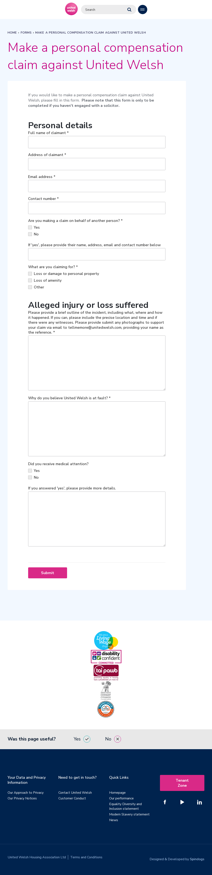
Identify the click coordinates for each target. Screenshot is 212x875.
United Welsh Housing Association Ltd (37, 858)
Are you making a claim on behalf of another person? (75, 220)
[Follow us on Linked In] (199, 803)
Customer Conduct (72, 799)
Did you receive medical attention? (58, 464)
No (33, 234)
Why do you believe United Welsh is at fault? (69, 398)
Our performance (121, 799)
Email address (41, 176)
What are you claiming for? (53, 267)
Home (12, 33)
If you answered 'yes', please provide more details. (72, 489)
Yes (34, 227)
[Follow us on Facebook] (165, 803)
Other (36, 287)
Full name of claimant (48, 133)
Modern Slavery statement (129, 815)
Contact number (43, 198)
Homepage (117, 794)
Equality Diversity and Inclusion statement (125, 807)
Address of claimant (47, 155)
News (113, 821)
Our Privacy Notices (22, 799)
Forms (26, 33)
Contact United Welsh (75, 794)
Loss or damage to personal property (63, 273)
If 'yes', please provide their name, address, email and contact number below (94, 245)
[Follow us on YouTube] (182, 803)
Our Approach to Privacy (26, 794)
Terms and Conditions (86, 858)
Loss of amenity (45, 280)
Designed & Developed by (177, 858)
